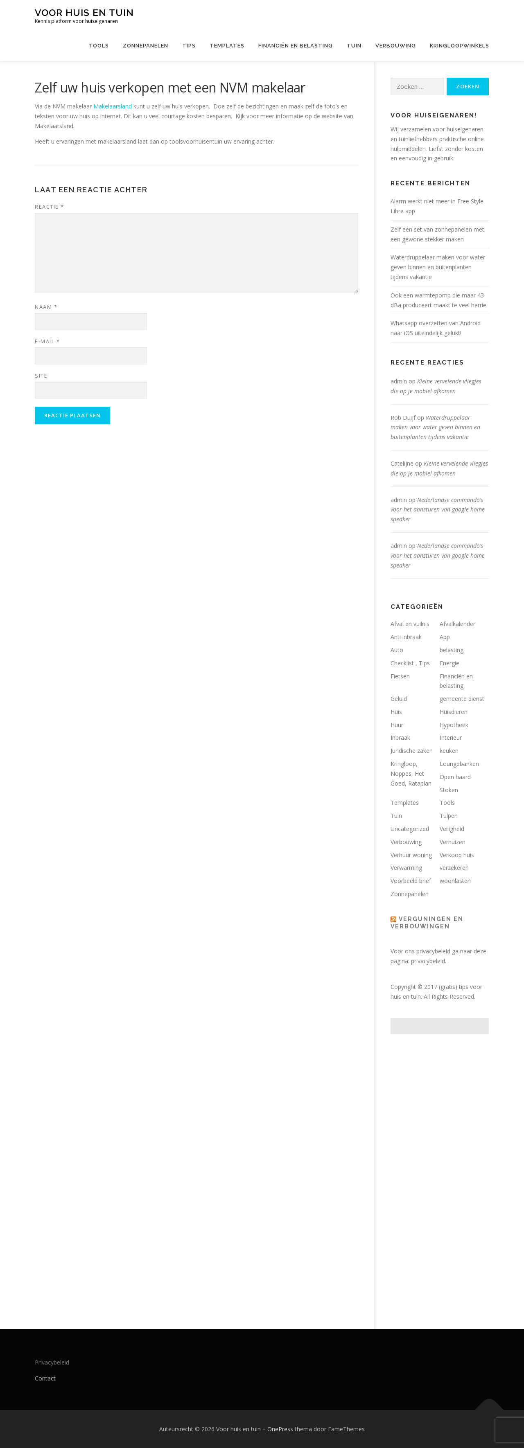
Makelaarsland (112, 106)
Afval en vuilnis (410, 624)
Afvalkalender (457, 624)
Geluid (399, 699)
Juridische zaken (412, 750)
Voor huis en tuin (84, 12)
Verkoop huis (457, 855)
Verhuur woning (411, 855)
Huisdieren (454, 712)
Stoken (449, 790)
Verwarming (406, 868)
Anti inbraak (406, 637)
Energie (449, 663)
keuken (449, 750)
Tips (189, 46)
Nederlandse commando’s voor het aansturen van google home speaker (438, 509)
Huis (396, 712)
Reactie (49, 206)
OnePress (280, 1429)
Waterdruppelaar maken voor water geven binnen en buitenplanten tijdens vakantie (438, 267)
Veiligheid (452, 829)
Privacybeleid (52, 1362)
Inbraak (400, 737)
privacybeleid (428, 961)
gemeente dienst (462, 699)
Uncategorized (410, 829)
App (445, 637)
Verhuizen (452, 842)
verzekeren (454, 868)
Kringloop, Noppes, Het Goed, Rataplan (411, 773)
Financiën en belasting (295, 46)
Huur (397, 725)
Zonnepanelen (145, 46)
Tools (98, 46)
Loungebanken (459, 764)
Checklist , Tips (410, 663)
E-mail (47, 341)
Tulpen (449, 816)
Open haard (455, 777)
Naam (46, 307)
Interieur (451, 737)
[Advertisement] (440, 1173)
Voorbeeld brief (411, 881)
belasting (451, 650)
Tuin (354, 46)
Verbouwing (395, 46)
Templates (227, 46)
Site (41, 375)
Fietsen (400, 676)
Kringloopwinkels (459, 46)
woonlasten (455, 881)
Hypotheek (454, 725)
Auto (397, 650)
